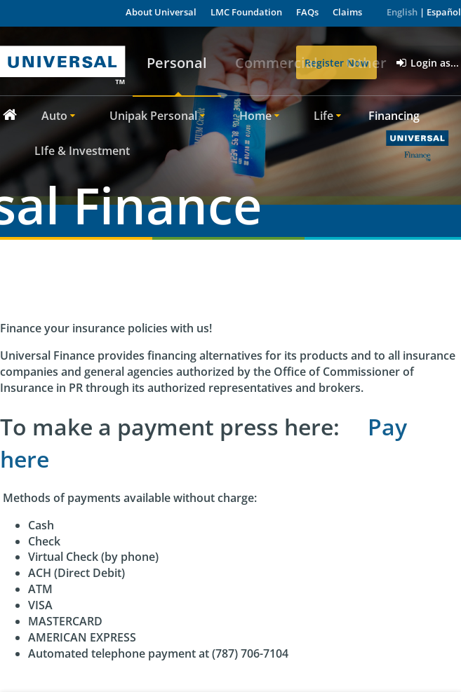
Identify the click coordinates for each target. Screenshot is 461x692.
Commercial (276, 62)
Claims (347, 12)
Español (444, 12)
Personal (177, 62)
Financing (394, 115)
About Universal (161, 12)
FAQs (307, 12)
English (402, 12)
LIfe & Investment (82, 150)
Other (366, 62)
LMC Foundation (246, 12)
